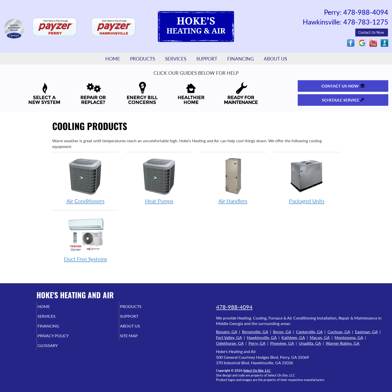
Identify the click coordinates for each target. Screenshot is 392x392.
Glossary (56, 350)
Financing (240, 59)
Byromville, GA (255, 331)
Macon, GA (320, 337)
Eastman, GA (366, 331)
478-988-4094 (234, 307)
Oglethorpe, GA (230, 343)
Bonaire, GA (226, 331)
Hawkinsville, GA (261, 337)
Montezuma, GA (348, 337)
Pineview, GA (282, 343)
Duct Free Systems (85, 238)
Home (112, 59)
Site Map (137, 339)
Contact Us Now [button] (371, 32)
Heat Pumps (159, 180)
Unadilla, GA (310, 343)
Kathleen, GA (293, 337)
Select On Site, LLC (257, 370)
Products (142, 59)
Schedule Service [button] (343, 100)
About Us (275, 59)
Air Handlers (233, 180)
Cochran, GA (339, 331)
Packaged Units (307, 180)
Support (206, 59)
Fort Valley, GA (229, 337)
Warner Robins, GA (343, 343)
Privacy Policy (62, 339)
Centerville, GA (309, 331)
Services (175, 59)
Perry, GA (256, 343)
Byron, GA (282, 331)
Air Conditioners (85, 180)
